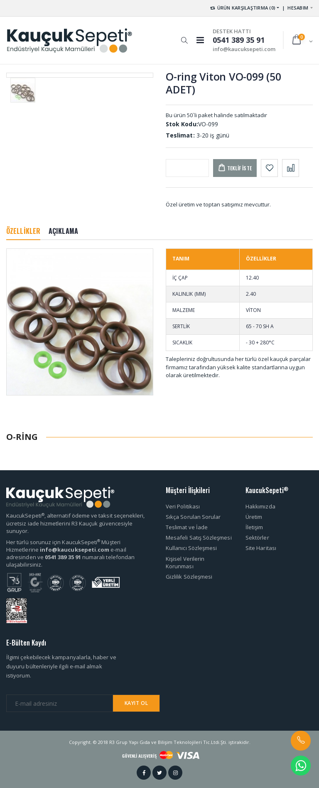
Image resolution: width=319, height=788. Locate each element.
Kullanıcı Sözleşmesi (191, 548)
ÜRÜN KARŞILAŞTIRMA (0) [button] (242, 8)
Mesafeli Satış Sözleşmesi (199, 537)
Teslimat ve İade (187, 527)
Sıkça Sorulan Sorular (193, 516)
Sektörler (257, 537)
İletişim (254, 527)
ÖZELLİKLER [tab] (23, 231)
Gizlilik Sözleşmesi (189, 576)
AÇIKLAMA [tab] (63, 231)
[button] (184, 36)
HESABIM (297, 8)
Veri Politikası (183, 506)
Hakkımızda (260, 506)
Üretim (253, 516)
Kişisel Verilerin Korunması (185, 562)
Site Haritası (260, 548)
